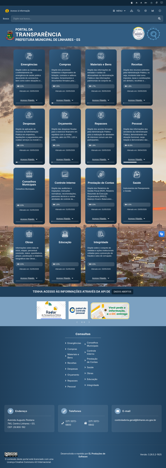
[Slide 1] (81, 322)
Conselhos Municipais (92, 344)
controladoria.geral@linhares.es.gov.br (135, 420)
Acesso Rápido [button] (29, 100)
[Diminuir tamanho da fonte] (137, 3)
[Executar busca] (159, 19)
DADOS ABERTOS (122, 291)
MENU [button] (119, 11)
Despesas (73, 368)
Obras (90, 373)
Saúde (90, 367)
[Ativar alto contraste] (132, 2)
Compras (72, 349)
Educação (92, 379)
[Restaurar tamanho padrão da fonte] (141, 3)
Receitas (72, 363)
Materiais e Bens (73, 356)
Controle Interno (91, 352)
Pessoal (72, 386)
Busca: (6, 18)
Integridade (93, 385)
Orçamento (73, 374)
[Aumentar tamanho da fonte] (146, 3)
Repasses (73, 380)
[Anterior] (77, 322)
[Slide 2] (84, 322)
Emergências (74, 343)
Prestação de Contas (92, 360)
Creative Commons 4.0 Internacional (33, 462)
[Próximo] (89, 322)
